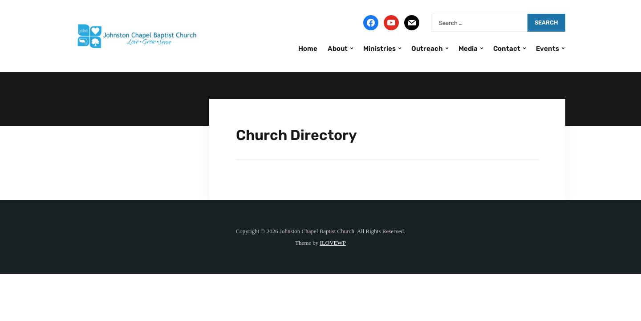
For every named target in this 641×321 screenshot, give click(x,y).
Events (547, 49)
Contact (506, 49)
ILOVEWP (333, 242)
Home (307, 49)
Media (468, 49)
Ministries (379, 49)
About (338, 49)
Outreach (427, 49)
